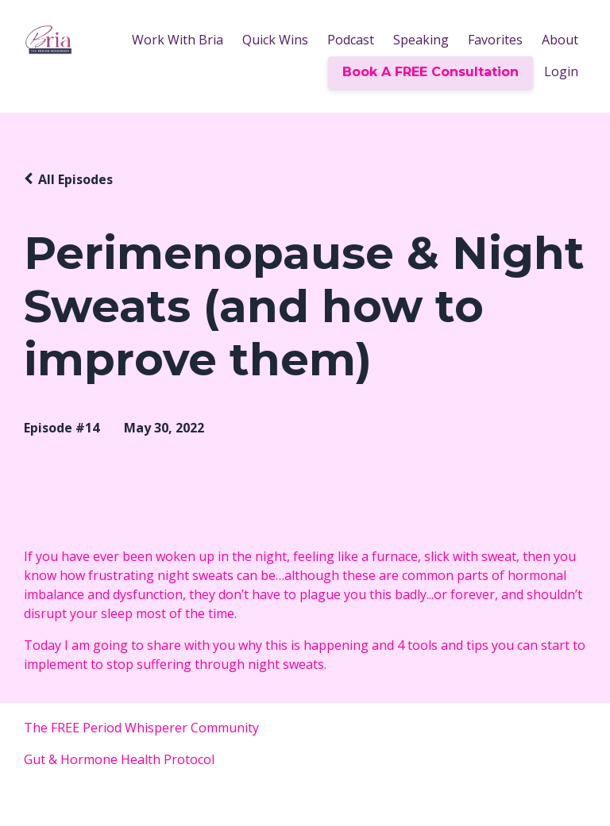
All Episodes (75, 179)
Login (561, 71)
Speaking (421, 39)
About (560, 39)
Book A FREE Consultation (430, 71)
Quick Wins (275, 39)
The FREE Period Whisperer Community (144, 727)
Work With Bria (177, 39)
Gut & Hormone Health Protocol (119, 759)
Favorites (495, 39)
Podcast (350, 39)
